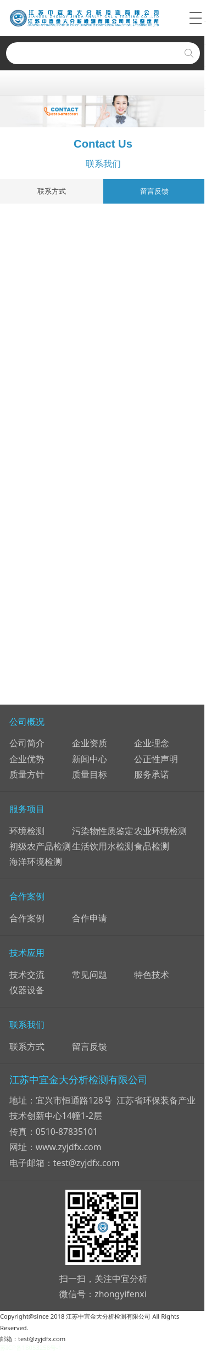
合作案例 (26, 918)
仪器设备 (26, 990)
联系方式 (51, 191)
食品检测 (151, 846)
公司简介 (26, 743)
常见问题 (89, 975)
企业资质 (89, 743)
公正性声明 (156, 759)
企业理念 (151, 743)
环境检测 (26, 831)
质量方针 (26, 774)
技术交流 (26, 975)
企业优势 (26, 759)
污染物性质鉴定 (102, 831)
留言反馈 (154, 191)
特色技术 (151, 975)
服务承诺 (151, 774)
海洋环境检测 (35, 862)
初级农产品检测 (40, 846)
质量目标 (89, 774)
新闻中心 (89, 759)
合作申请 (89, 918)
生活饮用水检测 (102, 846)
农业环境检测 (160, 831)
